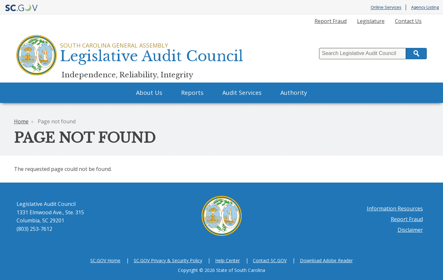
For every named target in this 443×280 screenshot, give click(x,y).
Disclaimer (410, 229)
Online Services (386, 7)
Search (416, 53)
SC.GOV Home (105, 260)
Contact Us (408, 21)
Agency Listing (425, 7)
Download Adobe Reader (326, 260)
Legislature (371, 21)
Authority (293, 92)
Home (21, 121)
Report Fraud (330, 21)
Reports (192, 92)
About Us (149, 92)
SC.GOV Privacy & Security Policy (168, 260)
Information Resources (395, 208)
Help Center (227, 260)
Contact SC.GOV (270, 260)
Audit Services (242, 92)
